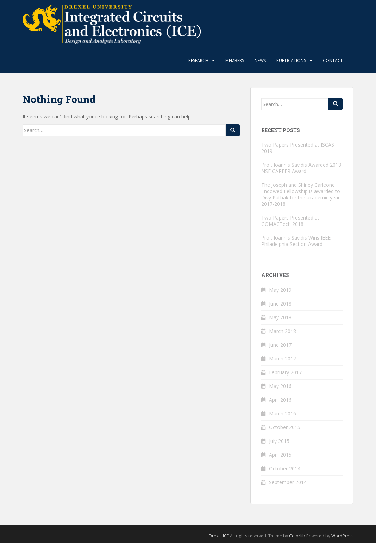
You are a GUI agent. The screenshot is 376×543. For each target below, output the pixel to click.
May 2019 (280, 289)
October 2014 (284, 468)
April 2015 (280, 454)
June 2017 (280, 344)
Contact (333, 60)
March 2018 (282, 331)
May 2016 (280, 386)
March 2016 (282, 413)
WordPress (342, 536)
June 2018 (280, 303)
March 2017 (282, 358)
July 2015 (279, 441)
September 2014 (288, 482)
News (260, 60)
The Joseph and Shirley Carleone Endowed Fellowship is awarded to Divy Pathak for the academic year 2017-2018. (300, 194)
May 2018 (280, 317)
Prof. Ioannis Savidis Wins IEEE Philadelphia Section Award (296, 240)
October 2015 (284, 427)
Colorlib (297, 536)
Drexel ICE (219, 536)
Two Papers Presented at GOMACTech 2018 (290, 220)
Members (234, 60)
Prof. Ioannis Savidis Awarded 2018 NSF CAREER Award (301, 167)
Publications (291, 60)
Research (198, 60)
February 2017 (285, 372)
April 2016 (280, 399)
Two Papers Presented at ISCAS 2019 (297, 147)
